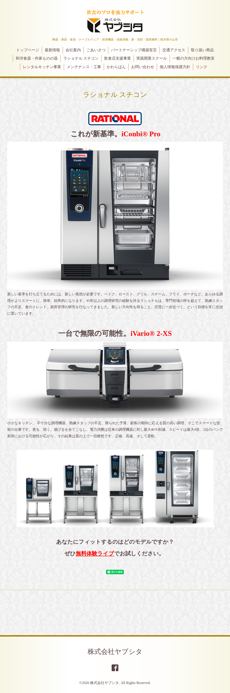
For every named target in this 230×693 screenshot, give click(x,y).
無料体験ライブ (95, 553)
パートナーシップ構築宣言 (134, 50)
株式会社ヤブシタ (115, 651)
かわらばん (116, 67)
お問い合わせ (142, 67)
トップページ (27, 50)
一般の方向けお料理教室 (193, 58)
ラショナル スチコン (81, 58)
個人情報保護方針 (175, 67)
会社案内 (73, 50)
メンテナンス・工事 (84, 67)
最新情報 (52, 50)
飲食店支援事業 (117, 58)
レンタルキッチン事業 (42, 67)
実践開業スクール (151, 58)
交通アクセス (173, 50)
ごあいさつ (96, 50)
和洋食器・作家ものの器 (37, 58)
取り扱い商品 (202, 50)
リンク (201, 67)
